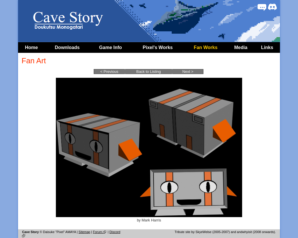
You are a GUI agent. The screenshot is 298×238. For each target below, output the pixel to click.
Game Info (110, 47)
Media (240, 47)
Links (267, 47)
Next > (188, 71)
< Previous (109, 71)
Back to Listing (148, 71)
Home (31, 47)
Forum (100, 232)
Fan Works (206, 47)
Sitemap (84, 232)
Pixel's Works (158, 47)
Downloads (67, 47)
